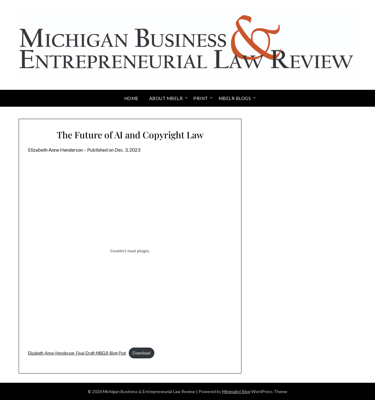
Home (131, 98)
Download (141, 353)
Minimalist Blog (236, 391)
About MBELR (166, 98)
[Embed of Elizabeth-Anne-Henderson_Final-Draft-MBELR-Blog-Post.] (130, 251)
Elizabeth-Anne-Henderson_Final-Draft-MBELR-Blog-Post (77, 353)
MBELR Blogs (235, 98)
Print (200, 98)
